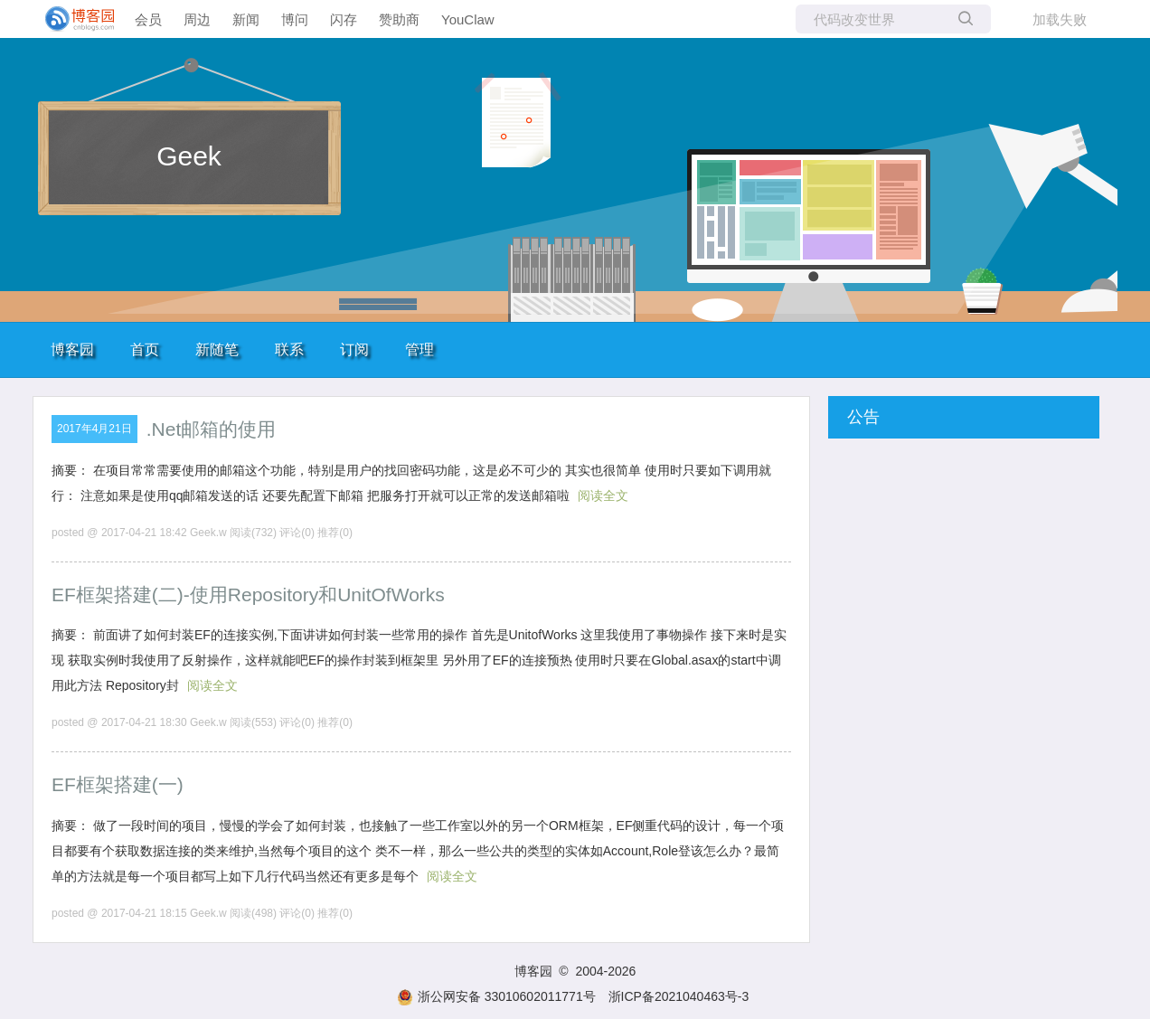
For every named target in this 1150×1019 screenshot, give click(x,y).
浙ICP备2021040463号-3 (678, 996)
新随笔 (217, 349)
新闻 (245, 19)
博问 (294, 19)
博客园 (72, 349)
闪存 (343, 19)
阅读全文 (603, 495)
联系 (289, 349)
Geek (189, 156)
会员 (148, 19)
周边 (197, 19)
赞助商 (399, 19)
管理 (419, 349)
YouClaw (468, 19)
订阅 (354, 349)
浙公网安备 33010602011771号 (496, 996)
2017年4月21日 (94, 428)
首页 (144, 349)
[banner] (72, 19)
